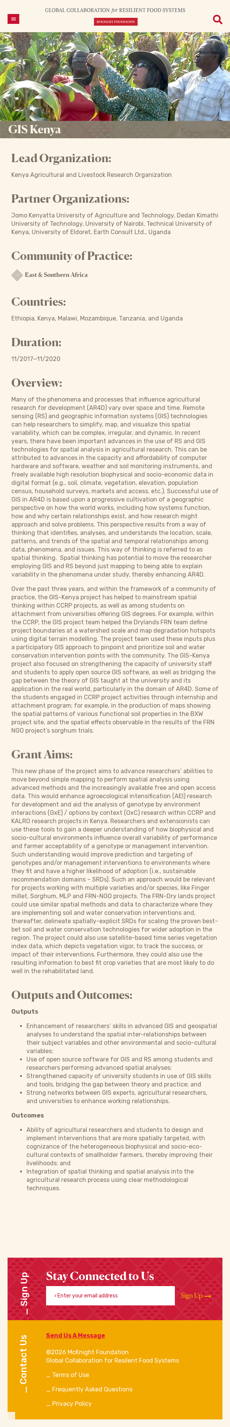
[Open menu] (13, 19)
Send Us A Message (75, 1335)
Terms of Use (70, 1375)
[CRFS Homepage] (115, 16)
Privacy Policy (72, 1403)
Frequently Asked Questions (92, 1389)
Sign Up (196, 1295)
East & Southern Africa (49, 275)
